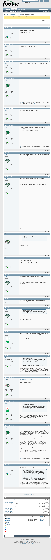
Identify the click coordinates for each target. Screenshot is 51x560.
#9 (48, 233)
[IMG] (41, 519)
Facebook (8, 524)
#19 (48, 464)
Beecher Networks (31, 543)
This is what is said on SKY (26, 83)
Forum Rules (42, 524)
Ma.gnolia (8, 526)
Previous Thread (24, 494)
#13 (48, 307)
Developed (21, 543)
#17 (48, 401)
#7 (48, 152)
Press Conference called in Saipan (15, 23)
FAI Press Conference (9, 502)
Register (46, 1)
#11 (48, 274)
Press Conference (8, 505)
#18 (48, 425)
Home (42, 535)
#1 (48, 27)
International (12, 14)
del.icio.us (8, 518)
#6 (48, 125)
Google (7, 522)
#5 (48, 108)
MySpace (8, 529)
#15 (48, 355)
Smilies (41, 518)
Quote (47, 42)
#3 (48, 61)
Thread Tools (45, 25)
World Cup (19, 14)
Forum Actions (19, 11)
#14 (48, 331)
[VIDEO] (41, 520)
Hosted (25, 543)
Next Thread (30, 494)
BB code (41, 516)
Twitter (7, 528)
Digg (7, 516)
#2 (48, 44)
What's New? (7, 9)
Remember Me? (27, 2)
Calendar (14, 11)
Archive (45, 535)
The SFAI (21, 102)
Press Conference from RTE (10, 499)
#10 (48, 257)
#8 (48, 176)
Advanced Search (46, 11)
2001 (27, 541)
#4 (48, 78)
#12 (48, 298)
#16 (48, 377)
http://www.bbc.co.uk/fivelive (26, 379)
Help (41, 1)
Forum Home (6, 11)
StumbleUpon (9, 520)
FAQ (11, 11)
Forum (14, 9)
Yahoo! (7, 531)
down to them (36, 103)
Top (48, 535)
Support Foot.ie (21, 9)
